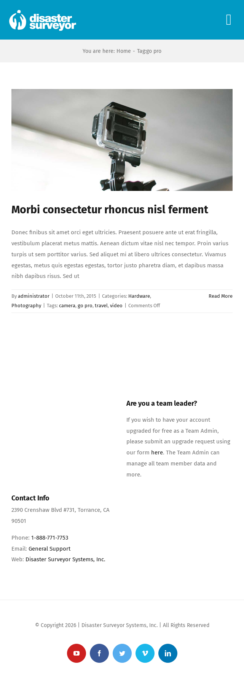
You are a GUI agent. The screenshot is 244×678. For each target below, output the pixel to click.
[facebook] (99, 653)
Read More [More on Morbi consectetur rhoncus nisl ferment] (221, 296)
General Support (49, 548)
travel (101, 305)
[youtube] (76, 653)
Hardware (139, 296)
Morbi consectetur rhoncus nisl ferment (109, 209)
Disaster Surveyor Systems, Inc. (65, 559)
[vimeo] (145, 653)
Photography (26, 305)
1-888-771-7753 (49, 537)
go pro (85, 305)
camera (67, 305)
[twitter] (122, 653)
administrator (33, 296)
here (157, 452)
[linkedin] (167, 653)
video (116, 305)
